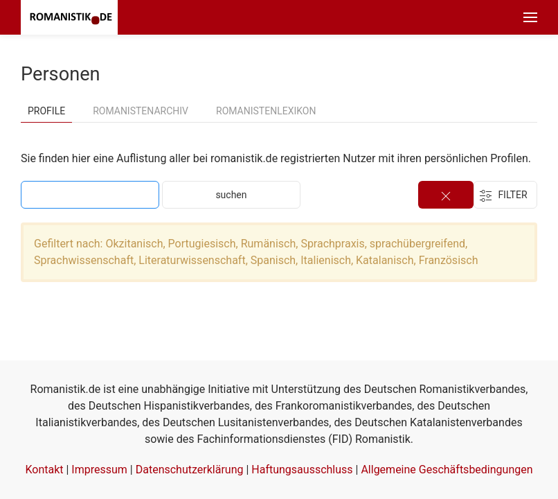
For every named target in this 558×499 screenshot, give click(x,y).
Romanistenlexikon (266, 110)
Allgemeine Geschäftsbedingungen (446, 469)
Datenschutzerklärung (190, 469)
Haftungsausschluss (301, 469)
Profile (46, 110)
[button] (530, 17)
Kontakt (44, 469)
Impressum (99, 469)
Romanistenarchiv (140, 110)
